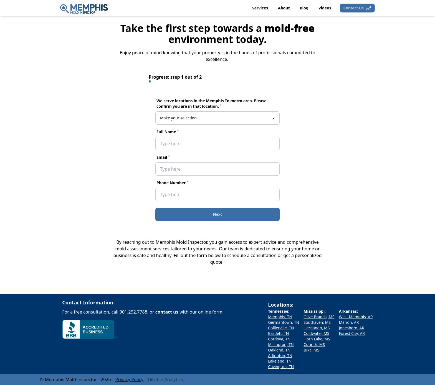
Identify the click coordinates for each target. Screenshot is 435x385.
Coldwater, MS (316, 333)
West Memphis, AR (356, 316)
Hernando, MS (317, 327)
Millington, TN (281, 344)
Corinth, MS (314, 344)
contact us (166, 312)
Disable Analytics (165, 379)
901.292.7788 (133, 312)
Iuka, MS (311, 350)
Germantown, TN (283, 322)
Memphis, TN (280, 316)
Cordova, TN (279, 339)
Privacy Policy (129, 379)
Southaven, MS (317, 322)
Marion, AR (349, 322)
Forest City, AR (352, 333)
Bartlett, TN (278, 333)
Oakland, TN (279, 350)
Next (217, 214)
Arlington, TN (280, 355)
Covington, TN (281, 366)
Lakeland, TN (280, 361)
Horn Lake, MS (317, 339)
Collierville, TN (281, 327)
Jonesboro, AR (351, 327)
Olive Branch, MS (319, 316)
